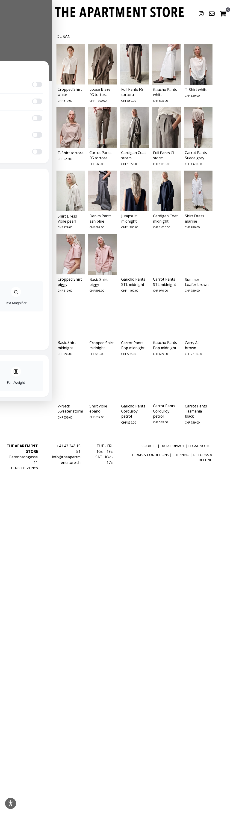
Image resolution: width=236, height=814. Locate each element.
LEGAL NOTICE (200, 445)
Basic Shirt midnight (67, 345)
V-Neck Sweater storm (70, 409)
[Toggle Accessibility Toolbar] (11, 803)
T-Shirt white (196, 89)
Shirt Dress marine (194, 218)
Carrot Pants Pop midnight (133, 345)
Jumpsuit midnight (129, 218)
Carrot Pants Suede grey (196, 155)
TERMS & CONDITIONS (150, 454)
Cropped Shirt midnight (101, 345)
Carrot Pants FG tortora (100, 155)
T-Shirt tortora (70, 152)
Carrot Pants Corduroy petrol (164, 411)
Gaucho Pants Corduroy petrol (133, 411)
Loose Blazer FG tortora (100, 92)
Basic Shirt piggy (98, 282)
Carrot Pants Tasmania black (196, 411)
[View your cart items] (223, 14)
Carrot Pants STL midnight (164, 282)
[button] (201, 13)
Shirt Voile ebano (98, 409)
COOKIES (149, 445)
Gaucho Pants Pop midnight (165, 345)
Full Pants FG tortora (132, 92)
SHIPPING (181, 454)
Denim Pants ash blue (100, 218)
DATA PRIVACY (172, 445)
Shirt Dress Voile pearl (67, 219)
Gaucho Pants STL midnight (133, 282)
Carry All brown (192, 345)
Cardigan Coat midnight (165, 218)
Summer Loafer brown (197, 282)
